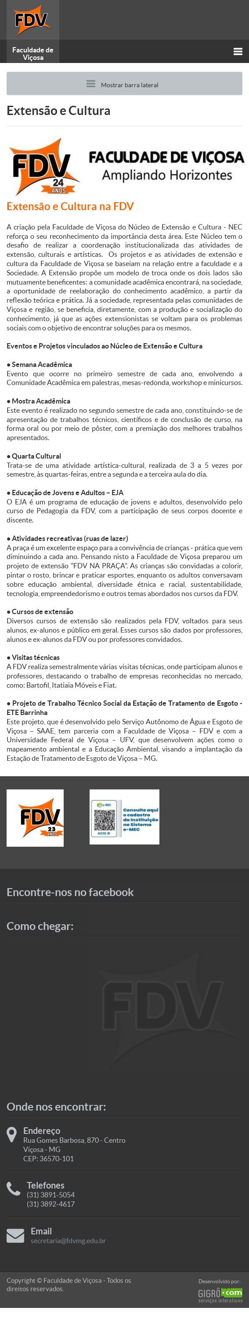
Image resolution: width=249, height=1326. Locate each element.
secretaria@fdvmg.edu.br (68, 1241)
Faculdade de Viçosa (33, 53)
